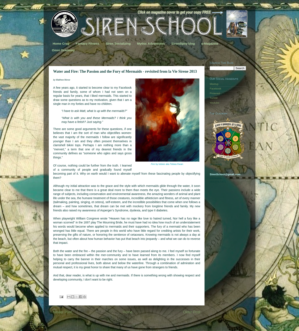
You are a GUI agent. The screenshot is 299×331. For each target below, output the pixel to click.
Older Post (191, 312)
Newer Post (62, 312)
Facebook (215, 88)
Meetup (214, 84)
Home (127, 312)
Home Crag (61, 43)
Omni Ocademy (63, 50)
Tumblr (214, 98)
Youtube (214, 102)
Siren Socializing (118, 43)
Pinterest (215, 93)
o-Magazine (209, 43)
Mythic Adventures (151, 43)
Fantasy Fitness (87, 43)
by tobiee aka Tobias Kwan (167, 164)
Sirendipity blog (183, 43)
